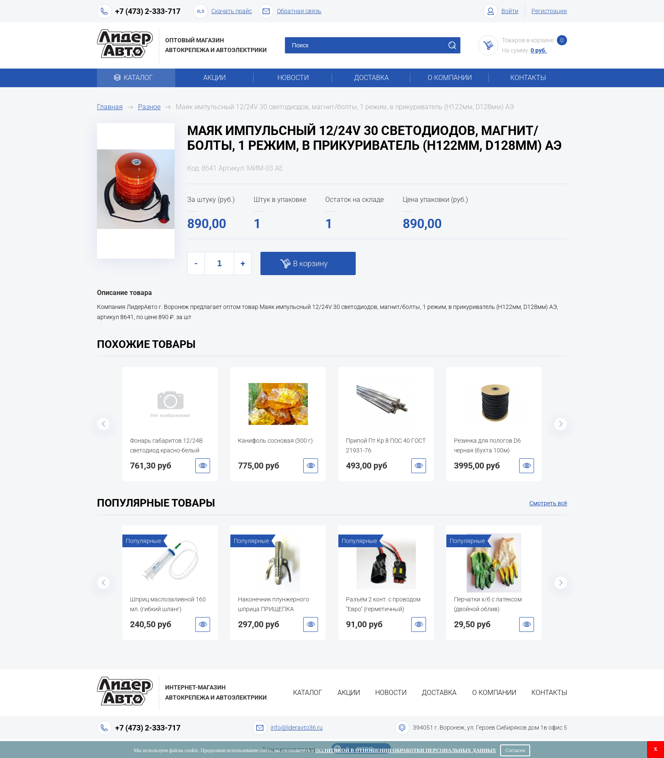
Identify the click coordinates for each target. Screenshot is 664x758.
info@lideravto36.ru (297, 727)
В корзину (310, 263)
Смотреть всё (548, 503)
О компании (450, 78)
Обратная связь (290, 11)
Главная (110, 107)
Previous (103, 424)
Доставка (371, 78)
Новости (293, 78)
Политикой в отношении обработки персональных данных (405, 750)
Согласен (515, 750)
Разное (149, 107)
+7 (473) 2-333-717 (147, 11)
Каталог (136, 78)
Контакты (528, 78)
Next (560, 424)
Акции (214, 78)
